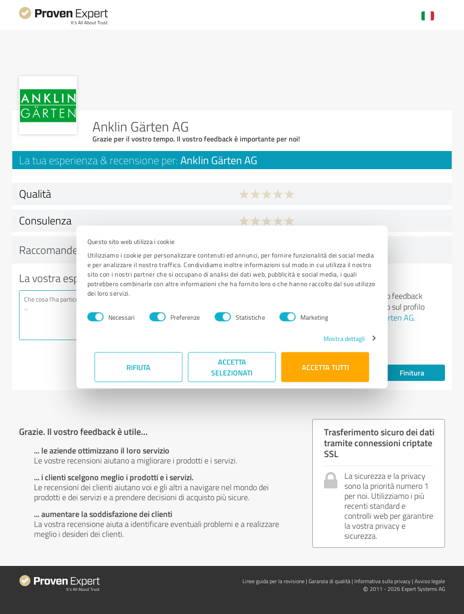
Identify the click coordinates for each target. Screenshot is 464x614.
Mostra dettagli (337, 338)
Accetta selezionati (232, 366)
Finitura (412, 372)
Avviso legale (430, 581)
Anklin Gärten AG (385, 317)
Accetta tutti (325, 366)
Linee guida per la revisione (273, 581)
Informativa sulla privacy (382, 581)
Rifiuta (139, 366)
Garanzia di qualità (329, 581)
